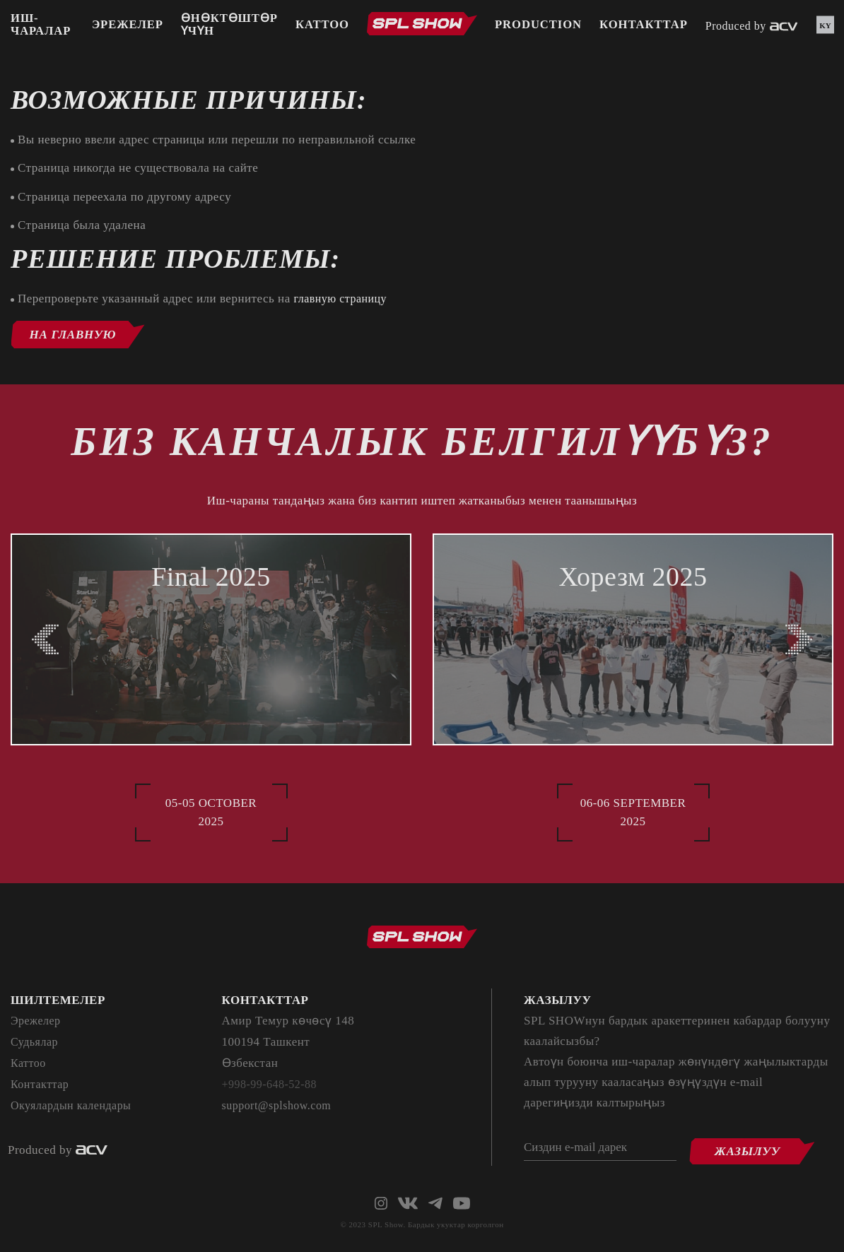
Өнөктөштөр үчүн (229, 27)
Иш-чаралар (41, 27)
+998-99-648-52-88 (272, 1085)
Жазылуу (758, 1146)
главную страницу (342, 298)
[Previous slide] (45, 639)
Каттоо (322, 26)
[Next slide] (798, 639)
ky (825, 27)
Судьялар (36, 1042)
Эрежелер (126, 26)
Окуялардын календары (75, 1106)
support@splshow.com (280, 1106)
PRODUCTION (540, 26)
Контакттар (647, 26)
